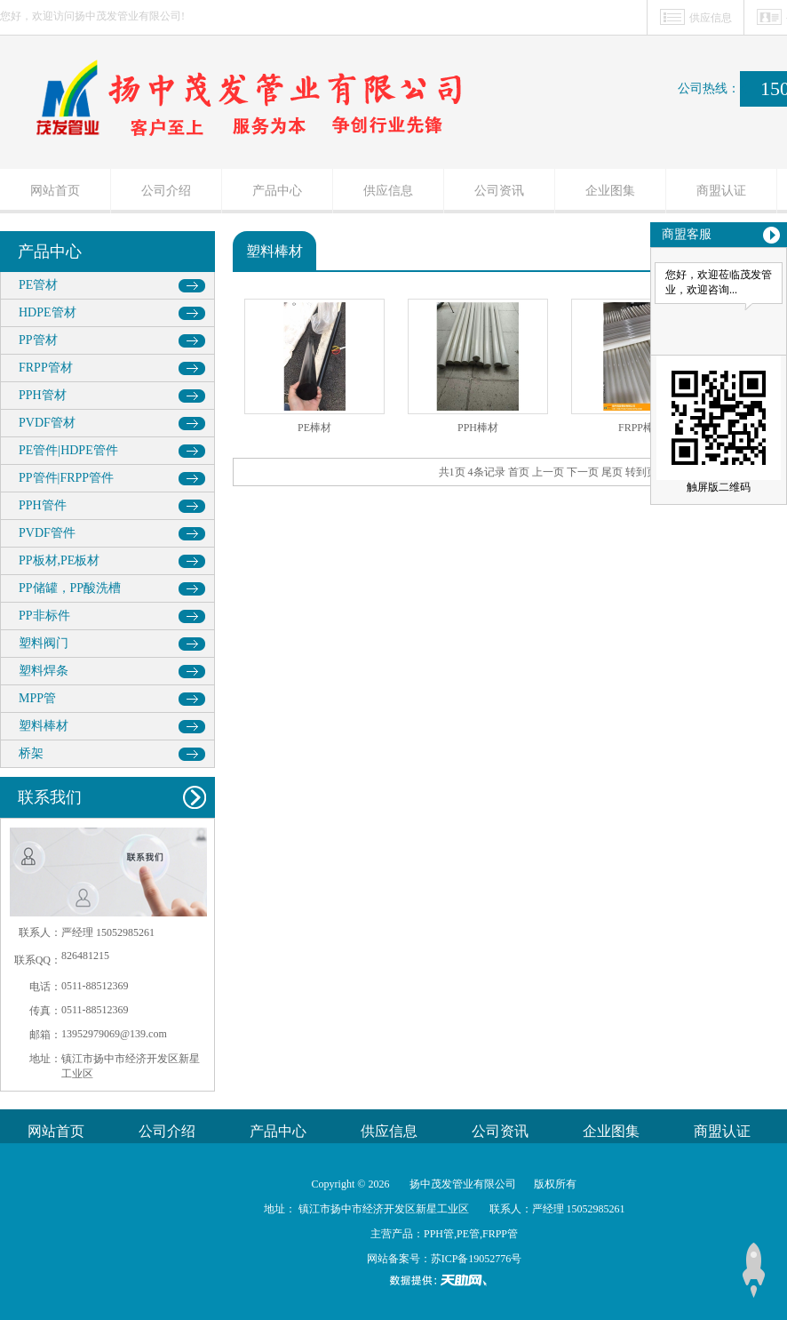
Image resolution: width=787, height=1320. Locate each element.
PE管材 (38, 285)
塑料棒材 (43, 725)
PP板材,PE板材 (59, 560)
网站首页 (55, 190)
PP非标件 (44, 615)
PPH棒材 (477, 427)
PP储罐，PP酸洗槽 (70, 588)
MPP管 (37, 698)
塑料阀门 (43, 643)
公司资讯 (499, 190)
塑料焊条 (43, 670)
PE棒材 (314, 427)
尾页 (612, 472)
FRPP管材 (46, 367)
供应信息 (710, 18)
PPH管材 (43, 395)
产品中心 (277, 190)
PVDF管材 (47, 422)
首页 (518, 472)
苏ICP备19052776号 (476, 1258)
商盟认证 (721, 190)
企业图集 (610, 190)
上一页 (548, 472)
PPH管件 (43, 505)
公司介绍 (166, 190)
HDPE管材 (47, 312)
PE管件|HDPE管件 (68, 450)
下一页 (583, 472)
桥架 (31, 753)
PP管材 (38, 340)
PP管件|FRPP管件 (66, 477)
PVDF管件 (47, 533)
